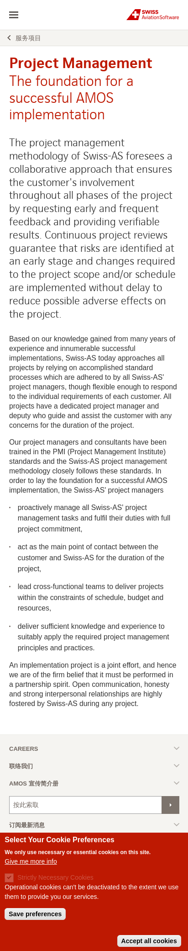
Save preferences (35, 922)
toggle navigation (14, 15)
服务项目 (28, 38)
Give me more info (31, 870)
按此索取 (26, 804)
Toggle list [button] (94, 748)
